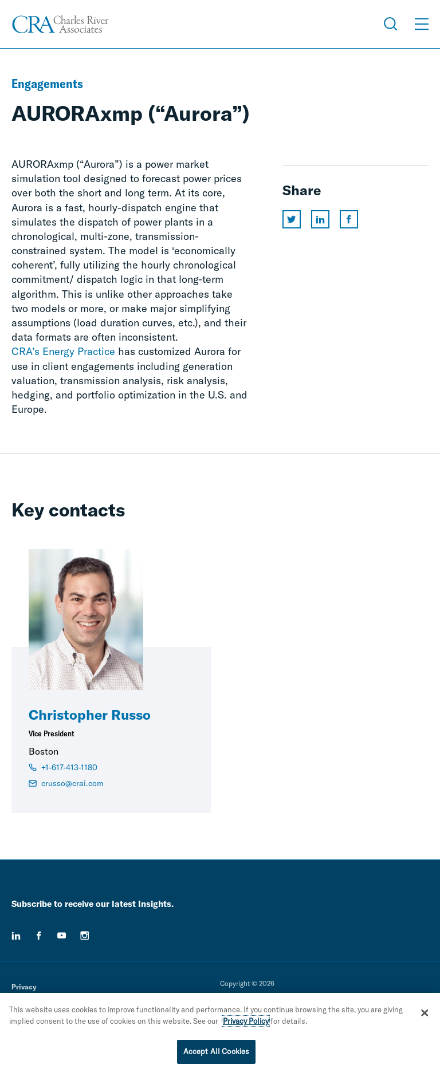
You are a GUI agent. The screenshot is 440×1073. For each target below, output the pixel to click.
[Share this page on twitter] (291, 219)
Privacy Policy (246, 1021)
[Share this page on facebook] (349, 219)
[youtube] (61, 935)
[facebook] (39, 935)
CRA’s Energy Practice (63, 351)
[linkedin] (16, 935)
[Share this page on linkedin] (320, 219)
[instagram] (84, 935)
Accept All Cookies (216, 1052)
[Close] (424, 1013)
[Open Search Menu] (391, 24)
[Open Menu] (422, 24)
